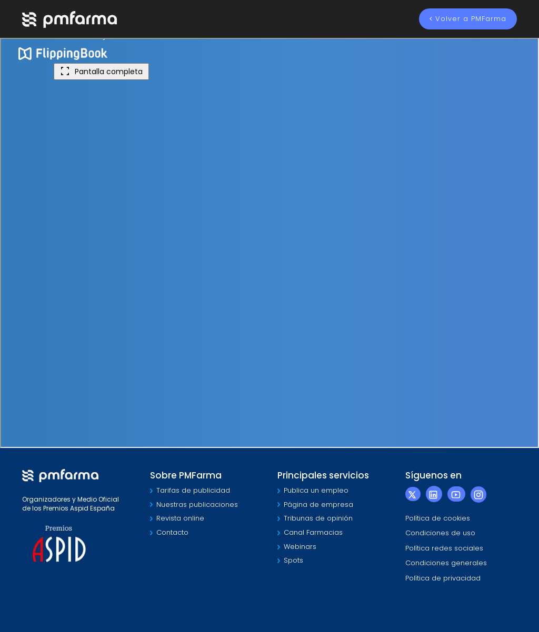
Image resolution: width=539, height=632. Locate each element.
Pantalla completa (101, 71)
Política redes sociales (444, 548)
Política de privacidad (443, 578)
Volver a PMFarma (468, 19)
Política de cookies (437, 518)
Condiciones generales (446, 563)
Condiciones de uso (440, 533)
